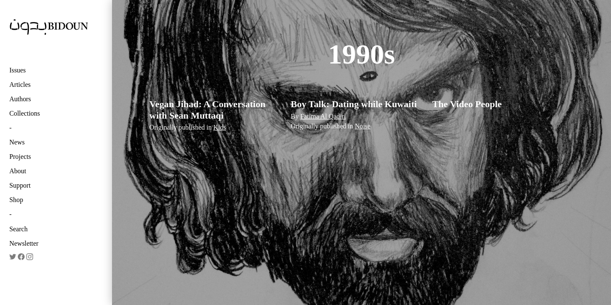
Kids (219, 127)
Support (20, 185)
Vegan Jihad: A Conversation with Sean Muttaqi (207, 109)
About (17, 171)
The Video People (467, 104)
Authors (20, 99)
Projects (20, 156)
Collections (24, 113)
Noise (362, 126)
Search (18, 229)
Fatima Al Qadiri (323, 116)
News (17, 142)
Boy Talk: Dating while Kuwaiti (354, 104)
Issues (17, 70)
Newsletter (24, 243)
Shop (16, 199)
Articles (20, 84)
